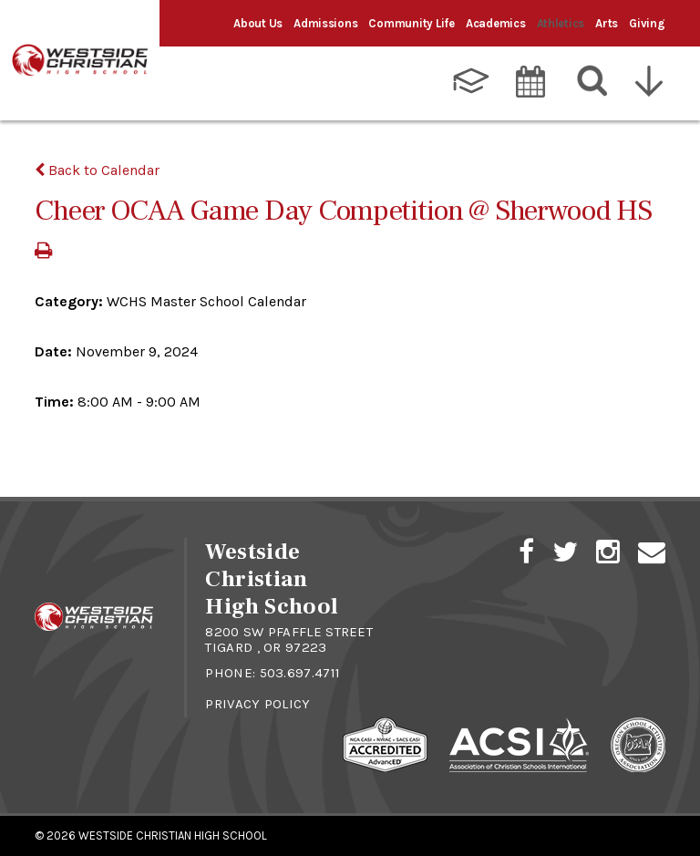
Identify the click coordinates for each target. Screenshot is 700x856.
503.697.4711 (300, 673)
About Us (258, 23)
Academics (496, 23)
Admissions (325, 23)
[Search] (592, 81)
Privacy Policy (257, 704)
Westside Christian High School (172, 835)
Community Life (411, 23)
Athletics (561, 23)
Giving (646, 23)
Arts (606, 23)
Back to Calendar (97, 170)
